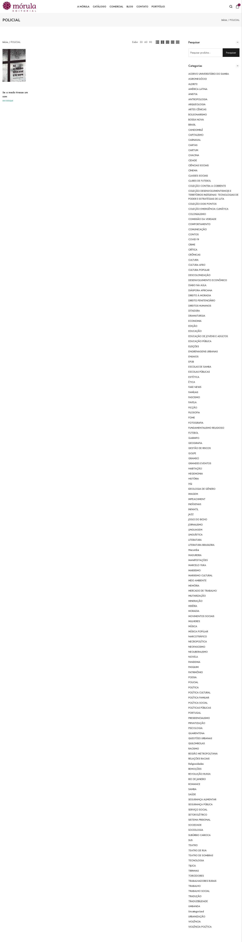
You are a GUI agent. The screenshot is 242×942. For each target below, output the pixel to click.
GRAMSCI (193, 458)
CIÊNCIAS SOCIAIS (198, 165)
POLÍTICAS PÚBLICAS (199, 707)
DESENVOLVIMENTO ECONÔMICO (207, 280)
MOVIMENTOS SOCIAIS (201, 616)
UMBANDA (194, 906)
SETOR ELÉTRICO (197, 814)
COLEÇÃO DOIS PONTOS (202, 204)
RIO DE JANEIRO (197, 779)
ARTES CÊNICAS (197, 109)
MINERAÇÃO (195, 601)
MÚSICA (192, 626)
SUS (190, 840)
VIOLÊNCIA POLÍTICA (200, 926)
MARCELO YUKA (197, 565)
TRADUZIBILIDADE (198, 901)
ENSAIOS (193, 356)
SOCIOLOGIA (195, 830)
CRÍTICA (192, 249)
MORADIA (193, 611)
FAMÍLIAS (193, 392)
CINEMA (192, 170)
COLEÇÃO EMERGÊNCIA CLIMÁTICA (208, 209)
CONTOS (193, 234)
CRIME (191, 244)
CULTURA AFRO (196, 265)
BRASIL (192, 124)
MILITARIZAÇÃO (197, 595)
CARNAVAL (194, 140)
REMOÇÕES (194, 769)
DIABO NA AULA (197, 285)
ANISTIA (192, 94)
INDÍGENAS (194, 504)
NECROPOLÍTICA (197, 641)
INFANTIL (193, 509)
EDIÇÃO (192, 326)
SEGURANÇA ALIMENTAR (202, 799)
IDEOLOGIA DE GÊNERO (201, 489)
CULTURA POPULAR (198, 270)
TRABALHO (194, 886)
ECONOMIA (194, 321)
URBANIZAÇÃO (196, 916)
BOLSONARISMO (197, 114)
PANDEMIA (194, 662)
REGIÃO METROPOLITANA (203, 753)
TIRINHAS (193, 870)
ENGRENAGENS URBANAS (203, 351)
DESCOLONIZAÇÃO (199, 275)
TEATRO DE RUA (197, 850)
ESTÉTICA (193, 377)
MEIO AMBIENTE (197, 580)
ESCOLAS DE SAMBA (199, 366)
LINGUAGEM (195, 529)
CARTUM (193, 150)
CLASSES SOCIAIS (198, 175)
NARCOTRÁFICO (197, 636)
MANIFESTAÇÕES (198, 560)
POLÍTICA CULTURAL (199, 692)
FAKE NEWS (194, 387)
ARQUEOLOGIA (197, 104)
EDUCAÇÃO (195, 331)
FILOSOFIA (194, 412)
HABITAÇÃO (195, 468)
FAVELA (192, 402)
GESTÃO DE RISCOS (199, 448)
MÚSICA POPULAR (198, 631)
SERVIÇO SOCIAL (197, 809)
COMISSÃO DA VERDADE (202, 219)
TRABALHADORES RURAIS (202, 881)
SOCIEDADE (195, 825)
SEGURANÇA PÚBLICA (200, 804)
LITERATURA (195, 540)
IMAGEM (193, 494)
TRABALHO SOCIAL (199, 891)
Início (224, 20)
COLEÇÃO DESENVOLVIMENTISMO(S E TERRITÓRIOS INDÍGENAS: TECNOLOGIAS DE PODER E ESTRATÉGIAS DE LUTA (213, 194)
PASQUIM (193, 667)
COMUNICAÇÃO (197, 229)
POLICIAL (193, 682)
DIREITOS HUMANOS (199, 305)
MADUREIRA (194, 555)
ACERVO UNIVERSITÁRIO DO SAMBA (208, 73)
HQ (190, 484)
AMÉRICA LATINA (197, 89)
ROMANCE (194, 784)
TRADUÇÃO (194, 896)
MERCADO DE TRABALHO (202, 590)
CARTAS (192, 145)
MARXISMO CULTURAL (200, 575)
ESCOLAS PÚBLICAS (199, 371)
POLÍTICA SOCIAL (198, 702)
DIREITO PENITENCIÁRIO (201, 300)
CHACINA (193, 155)
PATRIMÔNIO (195, 672)
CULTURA (193, 260)
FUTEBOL (193, 433)
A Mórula (83, 6)
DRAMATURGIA (196, 315)
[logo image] (19, 6)
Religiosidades (196, 764)
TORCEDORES (196, 875)
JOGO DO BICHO (197, 519)
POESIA (192, 677)
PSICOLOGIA (195, 728)
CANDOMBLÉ (195, 130)
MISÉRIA (192, 606)
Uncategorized (196, 911)
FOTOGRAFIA (195, 422)
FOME (191, 417)
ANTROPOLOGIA (197, 99)
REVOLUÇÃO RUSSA (199, 774)
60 (145, 42)
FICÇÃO (192, 407)
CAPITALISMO (196, 135)
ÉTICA (191, 382)
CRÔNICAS (194, 254)
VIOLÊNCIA (194, 921)
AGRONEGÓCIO (197, 79)
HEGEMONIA (195, 473)
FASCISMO (194, 397)
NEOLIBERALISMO (198, 651)
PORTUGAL (194, 713)
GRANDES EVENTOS (199, 463)
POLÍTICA (193, 687)
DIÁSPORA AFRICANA (200, 290)
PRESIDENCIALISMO (199, 718)
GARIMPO (193, 438)
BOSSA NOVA (196, 119)
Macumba (193, 550)
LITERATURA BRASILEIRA (201, 545)
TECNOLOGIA (196, 860)
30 (141, 42)
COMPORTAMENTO (199, 224)
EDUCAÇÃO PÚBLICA (199, 341)
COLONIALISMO (197, 214)
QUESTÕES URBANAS (200, 738)
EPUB (191, 361)
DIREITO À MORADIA (199, 295)
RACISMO (193, 748)
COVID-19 (193, 239)
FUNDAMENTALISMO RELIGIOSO (206, 427)
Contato (142, 6)
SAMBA (192, 789)
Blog (130, 6)
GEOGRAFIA (195, 443)
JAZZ (191, 514)
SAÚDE (192, 794)
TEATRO (193, 845)
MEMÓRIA (193, 585)
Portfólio (158, 6)
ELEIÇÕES (193, 346)
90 (150, 42)
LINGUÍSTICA (195, 534)
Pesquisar (231, 52)
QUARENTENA (196, 733)
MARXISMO (194, 570)
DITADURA (194, 310)
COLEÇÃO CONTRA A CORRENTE (207, 186)
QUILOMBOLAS (196, 743)
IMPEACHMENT (196, 499)
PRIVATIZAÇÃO (196, 723)
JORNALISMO (195, 524)
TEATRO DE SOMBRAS (200, 855)
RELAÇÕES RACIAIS (199, 758)
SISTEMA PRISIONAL (199, 819)
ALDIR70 (192, 84)
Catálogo (99, 6)
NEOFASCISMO (196, 646)
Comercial (116, 6)
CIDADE (192, 160)
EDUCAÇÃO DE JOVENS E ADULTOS (208, 336)
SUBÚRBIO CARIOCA (199, 835)
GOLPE (192, 453)
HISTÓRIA (193, 478)
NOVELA (193, 656)
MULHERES (194, 621)
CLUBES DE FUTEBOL (199, 180)
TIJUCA (192, 865)
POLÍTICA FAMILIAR (198, 697)
